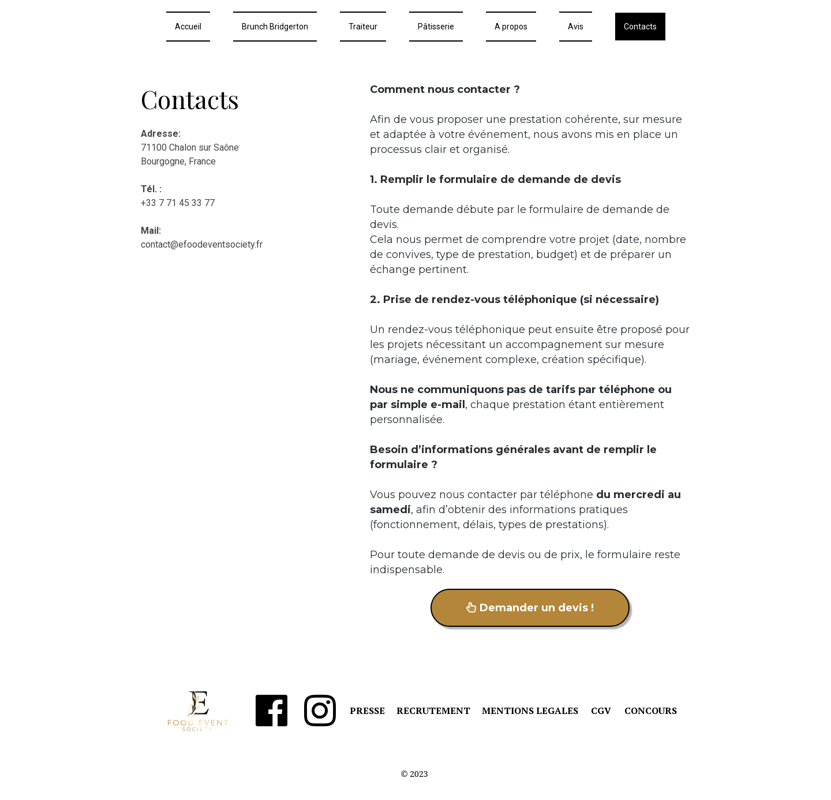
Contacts (640, 26)
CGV (601, 710)
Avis (575, 26)
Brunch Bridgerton (275, 26)
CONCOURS (650, 710)
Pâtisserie (436, 26)
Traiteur (363, 26)
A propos (511, 26)
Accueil (188, 26)
